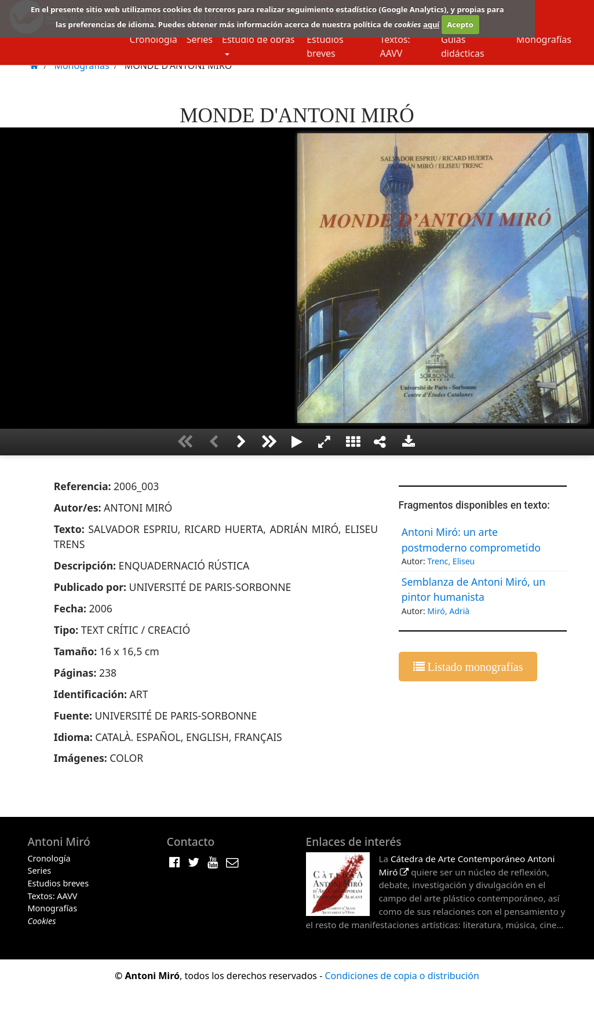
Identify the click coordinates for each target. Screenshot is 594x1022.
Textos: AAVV (395, 46)
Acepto (460, 24)
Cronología (153, 39)
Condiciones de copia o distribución (402, 975)
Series (200, 39)
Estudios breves (325, 46)
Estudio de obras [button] (258, 39)
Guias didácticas (462, 46)
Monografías (543, 39)
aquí (431, 24)
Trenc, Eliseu (451, 561)
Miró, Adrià (448, 610)
